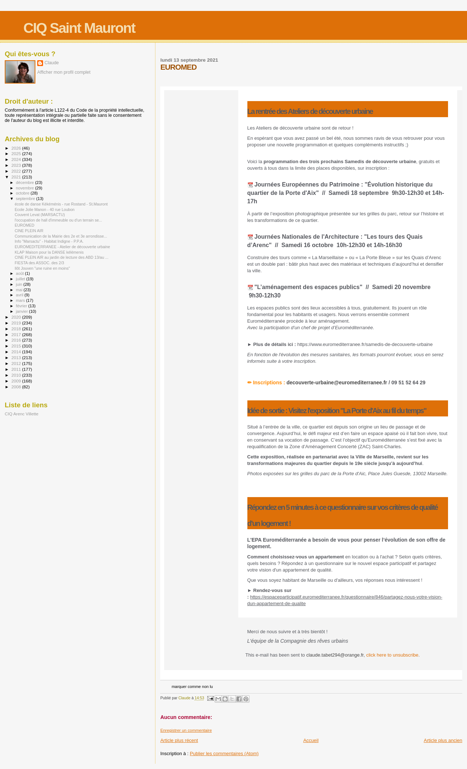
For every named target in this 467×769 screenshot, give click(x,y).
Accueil (311, 740)
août (20, 273)
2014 (16, 351)
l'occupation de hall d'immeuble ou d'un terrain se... (58, 220)
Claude (52, 62)
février (22, 306)
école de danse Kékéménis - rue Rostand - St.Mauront (61, 204)
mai (20, 290)
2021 (16, 176)
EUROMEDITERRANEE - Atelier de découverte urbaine (62, 247)
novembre (25, 188)
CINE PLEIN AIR (29, 230)
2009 (16, 380)
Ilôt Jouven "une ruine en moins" (42, 268)
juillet (21, 279)
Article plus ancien (443, 740)
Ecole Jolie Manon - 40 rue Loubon (44, 209)
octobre (23, 193)
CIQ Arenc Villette (21, 413)
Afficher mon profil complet (63, 72)
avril (20, 295)
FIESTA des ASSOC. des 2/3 (39, 263)
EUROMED (24, 225)
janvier (22, 311)
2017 (16, 334)
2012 (16, 363)
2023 (16, 165)
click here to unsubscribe (392, 655)
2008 (16, 386)
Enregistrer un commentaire (186, 730)
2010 (16, 375)
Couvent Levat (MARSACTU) (40, 214)
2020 (16, 317)
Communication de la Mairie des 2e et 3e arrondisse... (61, 236)
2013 (16, 357)
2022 (16, 171)
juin (19, 284)
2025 (16, 153)
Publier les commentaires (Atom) (224, 753)
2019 (16, 322)
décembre (25, 182)
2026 (16, 148)
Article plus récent (179, 740)
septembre (26, 198)
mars (21, 300)
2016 (16, 340)
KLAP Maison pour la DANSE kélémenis (49, 252)
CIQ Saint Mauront (79, 28)
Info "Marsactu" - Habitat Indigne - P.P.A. (49, 241)
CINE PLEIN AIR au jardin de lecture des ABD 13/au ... (61, 257)
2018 (16, 328)
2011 (16, 369)
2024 (16, 159)
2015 (16, 345)
